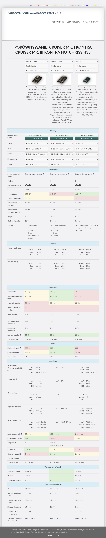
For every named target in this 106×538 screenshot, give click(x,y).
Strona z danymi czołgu (34, 174)
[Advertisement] (53, 32)
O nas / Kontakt (90, 22)
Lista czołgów (73, 22)
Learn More (50, 536)
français (49, 5)
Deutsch (41, 5)
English (33, 5)
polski (73, 5)
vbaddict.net (12, 521)
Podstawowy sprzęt (37, 135)
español (58, 5)
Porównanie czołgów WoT (34, 13)
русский (89, 5)
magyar (66, 5)
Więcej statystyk (31, 518)
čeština (81, 5)
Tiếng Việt (99, 5)
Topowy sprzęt (36, 138)
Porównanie (58, 22)
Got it (59, 536)
